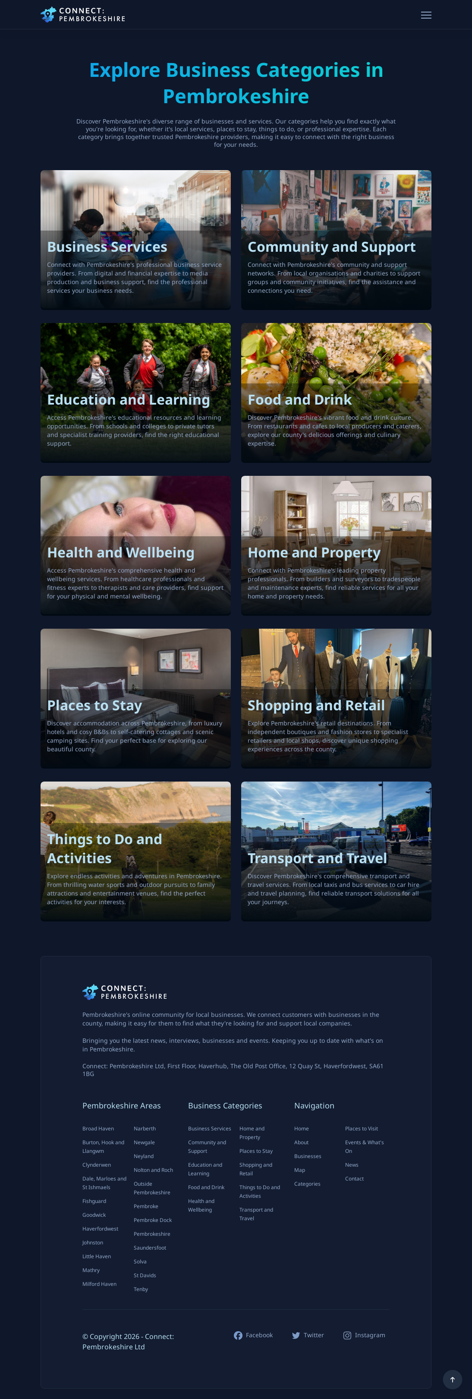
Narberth (145, 1128)
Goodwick (94, 1215)
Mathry (91, 1270)
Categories (307, 1183)
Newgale (144, 1142)
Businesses (307, 1156)
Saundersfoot (150, 1247)
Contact (354, 1178)
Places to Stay (256, 1151)
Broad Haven (98, 1128)
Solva (140, 1261)
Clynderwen (96, 1164)
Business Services (209, 1128)
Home (301, 1128)
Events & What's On (364, 1147)
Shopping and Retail (255, 1169)
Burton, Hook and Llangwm (103, 1147)
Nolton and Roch (153, 1170)
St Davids (145, 1275)
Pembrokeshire (152, 1234)
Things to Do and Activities (259, 1192)
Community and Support (207, 1147)
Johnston (92, 1242)
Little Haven (96, 1256)
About (301, 1142)
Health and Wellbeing (201, 1205)
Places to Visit (361, 1128)
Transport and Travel (256, 1214)
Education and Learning (205, 1169)
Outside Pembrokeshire (152, 1188)
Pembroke (146, 1206)
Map (299, 1170)
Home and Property (251, 1133)
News (352, 1164)
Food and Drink (206, 1187)
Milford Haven (99, 1284)
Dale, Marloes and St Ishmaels (104, 1183)
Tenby (141, 1289)
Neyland (144, 1156)
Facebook (259, 1335)
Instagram (370, 1335)
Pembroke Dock (153, 1220)
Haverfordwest (100, 1228)
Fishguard (94, 1201)
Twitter (314, 1335)
